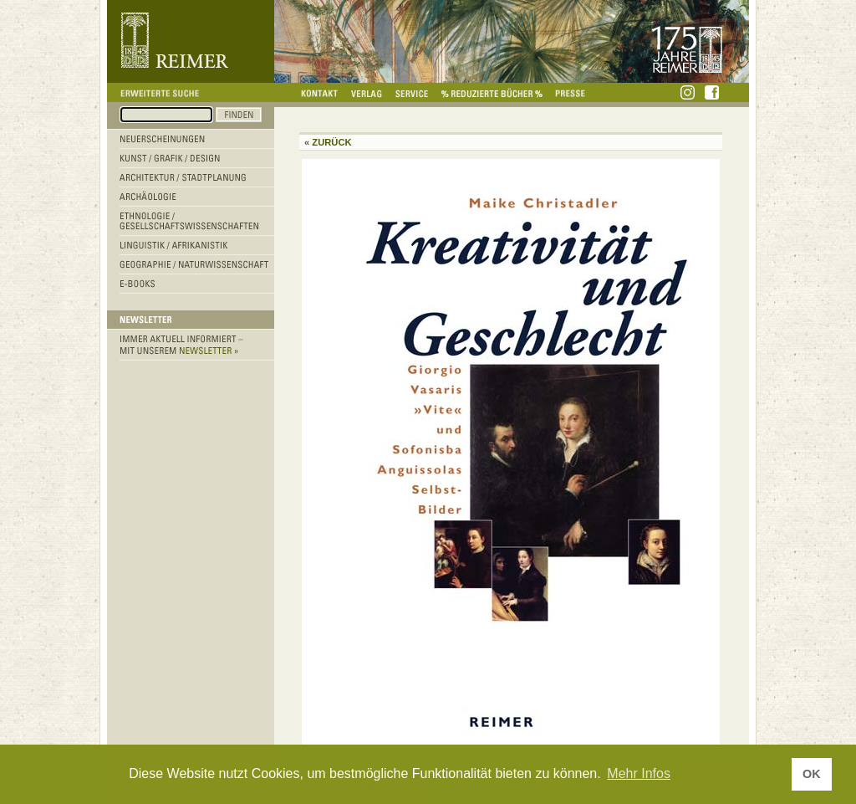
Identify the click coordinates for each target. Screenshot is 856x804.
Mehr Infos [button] (638, 773)
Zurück (331, 142)
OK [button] (811, 774)
